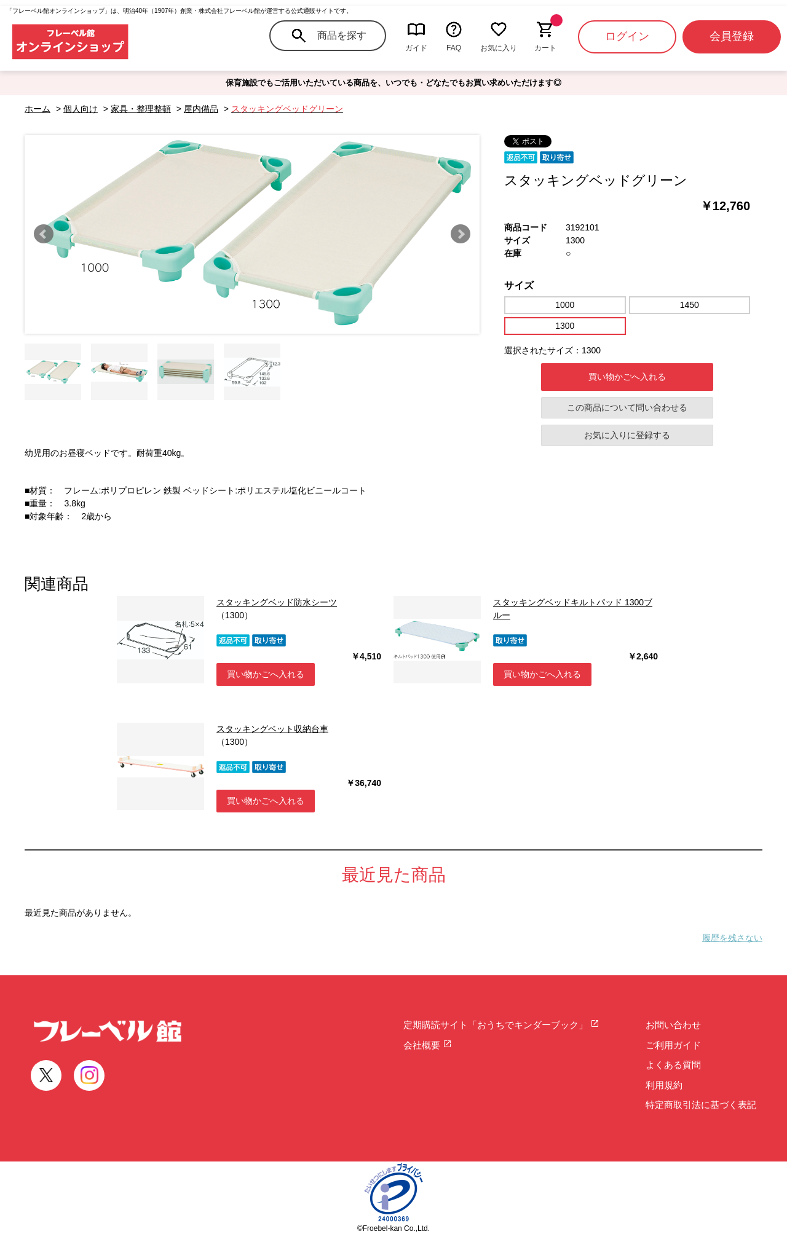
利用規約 (664, 1085)
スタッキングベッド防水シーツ (276, 602)
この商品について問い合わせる (627, 407)
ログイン (627, 36)
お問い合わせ (673, 1025)
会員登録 (732, 36)
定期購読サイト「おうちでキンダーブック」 (501, 1025)
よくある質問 (673, 1064)
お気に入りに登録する (627, 435)
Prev (43, 234)
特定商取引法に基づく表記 (701, 1104)
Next (460, 234)
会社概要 (427, 1045)
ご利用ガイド (673, 1045)
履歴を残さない (732, 938)
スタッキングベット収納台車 (272, 729)
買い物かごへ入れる (627, 377)
